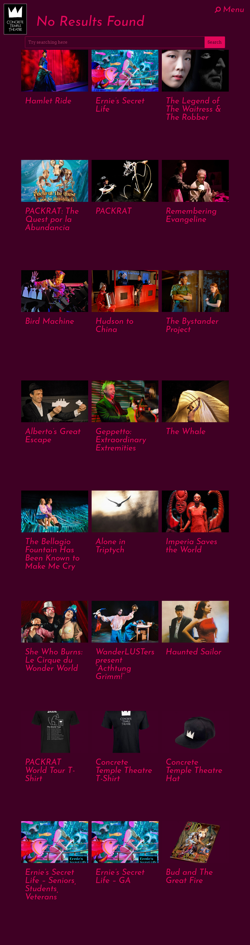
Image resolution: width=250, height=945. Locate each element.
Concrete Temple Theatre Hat (194, 771)
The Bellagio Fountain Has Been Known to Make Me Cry (52, 554)
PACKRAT (113, 212)
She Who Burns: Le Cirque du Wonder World (53, 660)
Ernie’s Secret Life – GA (119, 877)
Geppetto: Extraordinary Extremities (120, 440)
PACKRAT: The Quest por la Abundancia (52, 220)
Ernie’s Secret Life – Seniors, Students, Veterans (50, 885)
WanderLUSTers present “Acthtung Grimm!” (125, 664)
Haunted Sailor (193, 652)
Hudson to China (114, 326)
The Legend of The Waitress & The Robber (193, 109)
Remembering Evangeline (191, 216)
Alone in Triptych (110, 546)
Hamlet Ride (48, 101)
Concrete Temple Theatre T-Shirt (123, 771)
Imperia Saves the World (191, 546)
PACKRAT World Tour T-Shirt (50, 771)
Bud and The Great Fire (189, 877)
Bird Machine (49, 322)
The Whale (186, 432)
